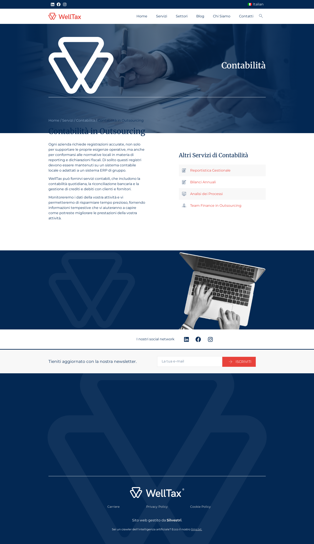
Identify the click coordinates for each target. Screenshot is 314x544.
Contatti (246, 16)
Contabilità (85, 120)
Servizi (161, 16)
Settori (182, 16)
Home (141, 16)
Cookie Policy (200, 506)
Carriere (113, 506)
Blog (200, 16)
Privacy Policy (157, 506)
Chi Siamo (221, 16)
